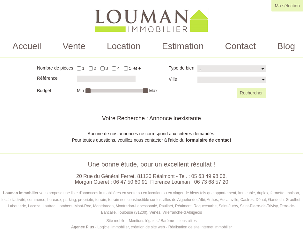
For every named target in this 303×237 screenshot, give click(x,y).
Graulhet (293, 199)
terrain (100, 199)
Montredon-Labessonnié (136, 206)
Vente (74, 46)
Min (80, 90)
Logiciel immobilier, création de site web (131, 227)
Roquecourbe (205, 206)
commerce (36, 199)
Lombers (64, 206)
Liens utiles (186, 220)
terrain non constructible (128, 199)
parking (69, 199)
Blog (286, 46)
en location (152, 193)
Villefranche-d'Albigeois (182, 212)
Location (124, 46)
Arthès (212, 199)
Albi (201, 199)
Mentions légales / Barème (151, 220)
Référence (47, 78)
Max (153, 90)
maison (292, 193)
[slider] (87, 90)
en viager (175, 193)
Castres (247, 199)
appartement (225, 193)
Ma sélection (287, 5)
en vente (129, 193)
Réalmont (183, 206)
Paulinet (166, 206)
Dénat (261, 199)
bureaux (54, 199)
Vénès (155, 212)
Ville (173, 79)
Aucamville (229, 199)
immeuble (246, 193)
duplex (262, 193)
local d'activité (13, 199)
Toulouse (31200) (132, 212)
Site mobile (116, 220)
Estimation (183, 46)
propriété (85, 199)
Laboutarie (17, 206)
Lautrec (48, 206)
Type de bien (181, 67)
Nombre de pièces (55, 67)
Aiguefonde (186, 199)
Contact (240, 46)
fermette (277, 193)
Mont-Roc (82, 206)
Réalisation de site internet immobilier (200, 227)
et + (137, 68)
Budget (44, 90)
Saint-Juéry (228, 206)
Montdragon (103, 206)
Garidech (276, 199)
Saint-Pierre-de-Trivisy (258, 206)
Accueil (26, 46)
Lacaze (34, 206)
